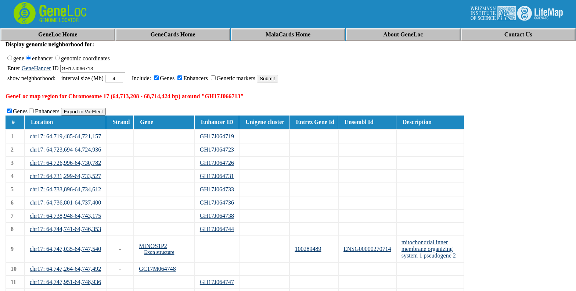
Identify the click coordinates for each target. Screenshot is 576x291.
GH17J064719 (217, 136)
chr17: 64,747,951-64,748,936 (65, 282)
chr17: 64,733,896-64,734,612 (65, 189)
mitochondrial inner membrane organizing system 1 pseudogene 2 (429, 249)
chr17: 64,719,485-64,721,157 (65, 136)
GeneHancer (36, 68)
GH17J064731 (217, 176)
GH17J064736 (217, 202)
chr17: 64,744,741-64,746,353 (65, 229)
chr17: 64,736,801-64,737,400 (65, 202)
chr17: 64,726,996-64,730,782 (65, 163)
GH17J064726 (217, 163)
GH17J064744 (217, 229)
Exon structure (159, 252)
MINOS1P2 (153, 246)
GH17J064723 (217, 149)
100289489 (308, 249)
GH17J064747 (217, 282)
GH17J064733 (217, 189)
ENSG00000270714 (367, 249)
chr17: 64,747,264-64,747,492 (65, 269)
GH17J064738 (217, 216)
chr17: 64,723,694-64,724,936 (65, 149)
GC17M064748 (157, 269)
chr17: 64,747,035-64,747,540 (65, 249)
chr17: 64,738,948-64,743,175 (65, 216)
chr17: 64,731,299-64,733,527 (65, 176)
